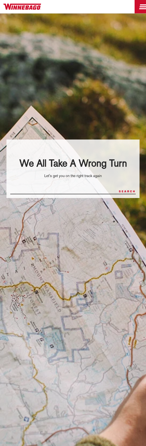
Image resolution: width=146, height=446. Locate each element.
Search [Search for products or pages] (127, 191)
